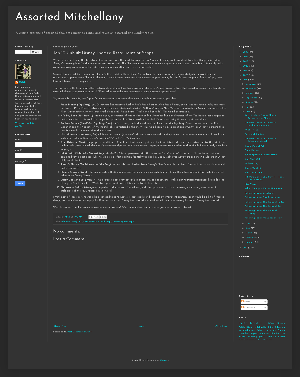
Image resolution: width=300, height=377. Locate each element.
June (248, 112)
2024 (246, 57)
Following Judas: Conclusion (259, 193)
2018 (245, 248)
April (248, 228)
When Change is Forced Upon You (263, 188)
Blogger (164, 360)
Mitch (22, 82)
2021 (245, 70)
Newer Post (60, 326)
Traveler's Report (276, 337)
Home (141, 326)
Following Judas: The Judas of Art (263, 206)
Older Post (221, 326)
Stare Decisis (252, 150)
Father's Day (251, 164)
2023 (246, 61)
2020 (246, 75)
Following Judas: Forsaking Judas (262, 197)
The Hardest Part (254, 172)
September (252, 98)
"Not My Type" (253, 130)
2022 (246, 66)
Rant (254, 323)
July (248, 107)
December (251, 84)
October (250, 93)
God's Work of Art (254, 146)
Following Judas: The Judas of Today (264, 202)
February (250, 237)
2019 (245, 80)
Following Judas (256, 337)
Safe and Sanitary (254, 134)
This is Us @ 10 (253, 168)
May (248, 224)
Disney (249, 327)
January (250, 242)
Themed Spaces (120, 222)
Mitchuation (261, 327)
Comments (248, 307)
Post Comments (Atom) (79, 332)
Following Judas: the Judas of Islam (263, 218)
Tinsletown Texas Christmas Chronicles (255, 340)
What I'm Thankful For (272, 333)
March (249, 233)
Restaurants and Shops (100, 222)
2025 (246, 52)
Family (242, 337)
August (250, 102)
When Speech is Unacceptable (261, 155)
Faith (243, 323)
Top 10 (132, 222)
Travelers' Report (248, 333)
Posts (245, 302)
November (251, 88)
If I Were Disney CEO (72, 222)
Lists (85, 222)
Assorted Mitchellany (69, 17)
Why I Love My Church (271, 330)
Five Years (250, 184)
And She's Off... (253, 159)
